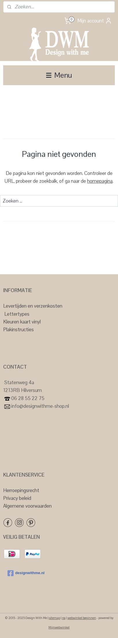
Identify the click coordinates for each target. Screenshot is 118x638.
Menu (59, 75)
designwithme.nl (26, 573)
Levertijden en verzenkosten (32, 306)
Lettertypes (16, 314)
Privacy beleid (17, 498)
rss (63, 618)
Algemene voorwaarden (27, 506)
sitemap (54, 618)
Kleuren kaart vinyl (22, 322)
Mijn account (94, 20)
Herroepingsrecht (21, 490)
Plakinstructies (18, 329)
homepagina (100, 181)
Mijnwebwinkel (59, 627)
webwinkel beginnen (82, 618)
